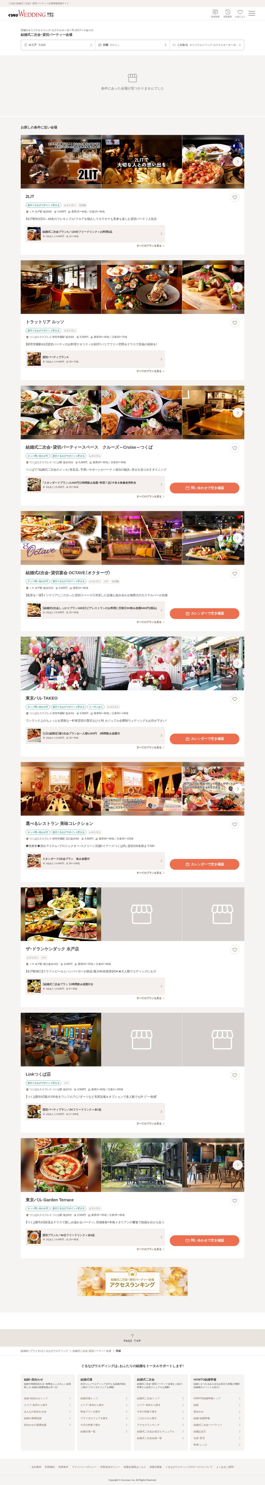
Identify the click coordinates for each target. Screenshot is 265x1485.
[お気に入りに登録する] (234, 197)
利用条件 (63, 1467)
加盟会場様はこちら (135, 1467)
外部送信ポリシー (110, 1467)
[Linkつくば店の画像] (132, 1039)
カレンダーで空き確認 (204, 613)
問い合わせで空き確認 (204, 488)
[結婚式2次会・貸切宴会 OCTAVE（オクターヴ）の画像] (132, 538)
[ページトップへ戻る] (132, 1338)
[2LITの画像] (132, 162)
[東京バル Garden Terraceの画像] (132, 1165)
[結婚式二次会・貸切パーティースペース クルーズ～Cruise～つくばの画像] (132, 412)
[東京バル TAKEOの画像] (132, 663)
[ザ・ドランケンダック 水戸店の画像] (132, 914)
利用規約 (50, 1467)
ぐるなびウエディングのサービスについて (189, 1467)
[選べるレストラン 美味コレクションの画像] (132, 789)
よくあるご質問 (225, 1467)
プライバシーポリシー (84, 1467)
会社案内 (36, 1467)
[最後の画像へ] (238, 162)
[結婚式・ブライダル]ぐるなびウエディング (44, 1350)
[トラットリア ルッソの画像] (132, 287)
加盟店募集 (155, 1467)
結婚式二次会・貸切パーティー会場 (92, 1350)
